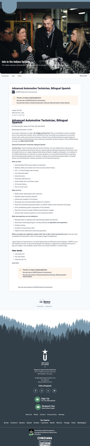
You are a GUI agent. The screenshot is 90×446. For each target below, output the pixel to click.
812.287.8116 (45, 380)
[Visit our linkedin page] (54, 391)
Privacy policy (40, 306)
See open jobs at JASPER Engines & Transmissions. (31, 100)
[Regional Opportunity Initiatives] (9, 4)
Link (65, 234)
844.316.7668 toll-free (45, 382)
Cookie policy (48, 306)
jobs (13, 76)
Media (36, 414)
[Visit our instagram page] (42, 391)
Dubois (29, 423)
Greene (36, 423)
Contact (42, 414)
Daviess (22, 423)
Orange (67, 423)
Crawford (13, 423)
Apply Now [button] (15, 263)
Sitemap (61, 414)
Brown (6, 423)
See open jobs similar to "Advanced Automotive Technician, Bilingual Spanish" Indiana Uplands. (43, 102)
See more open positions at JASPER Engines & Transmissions (35, 287)
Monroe (59, 423)
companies (5, 76)
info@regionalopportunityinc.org (45, 378)
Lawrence (44, 423)
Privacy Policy (52, 414)
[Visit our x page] (48, 391)
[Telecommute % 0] (46, 260)
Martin (52, 423)
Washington (81, 423)
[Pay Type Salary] (46, 257)
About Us (29, 414)
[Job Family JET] (46, 254)
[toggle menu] (86, 5)
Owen (73, 423)
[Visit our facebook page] (35, 391)
